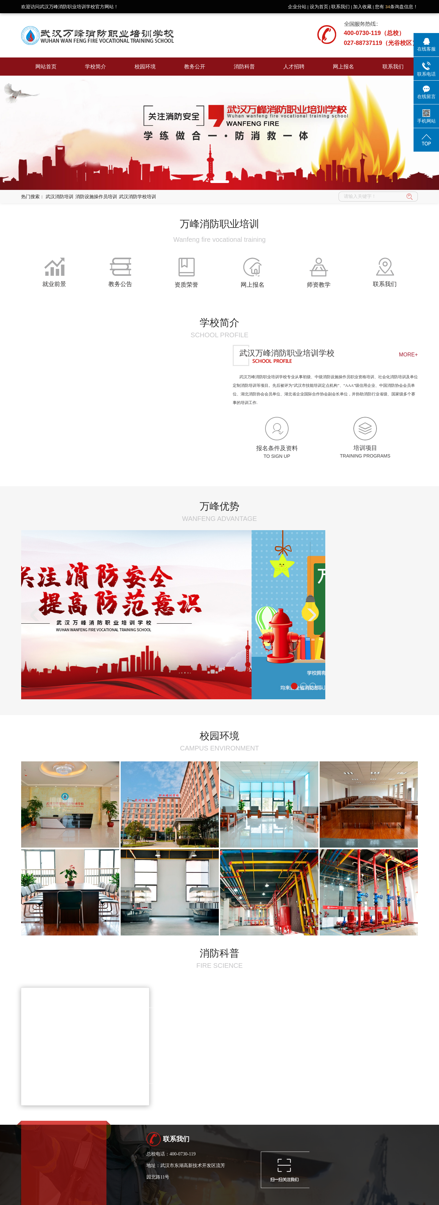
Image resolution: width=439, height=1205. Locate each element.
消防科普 (244, 66)
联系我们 (340, 6)
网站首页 (46, 66)
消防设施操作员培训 (96, 196)
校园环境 (145, 66)
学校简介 (95, 66)
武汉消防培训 (59, 196)
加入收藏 (362, 6)
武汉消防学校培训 (137, 196)
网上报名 (343, 66)
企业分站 (297, 6)
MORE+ (408, 354)
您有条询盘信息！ (396, 6)
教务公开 (194, 66)
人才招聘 (293, 66)
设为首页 (319, 6)
